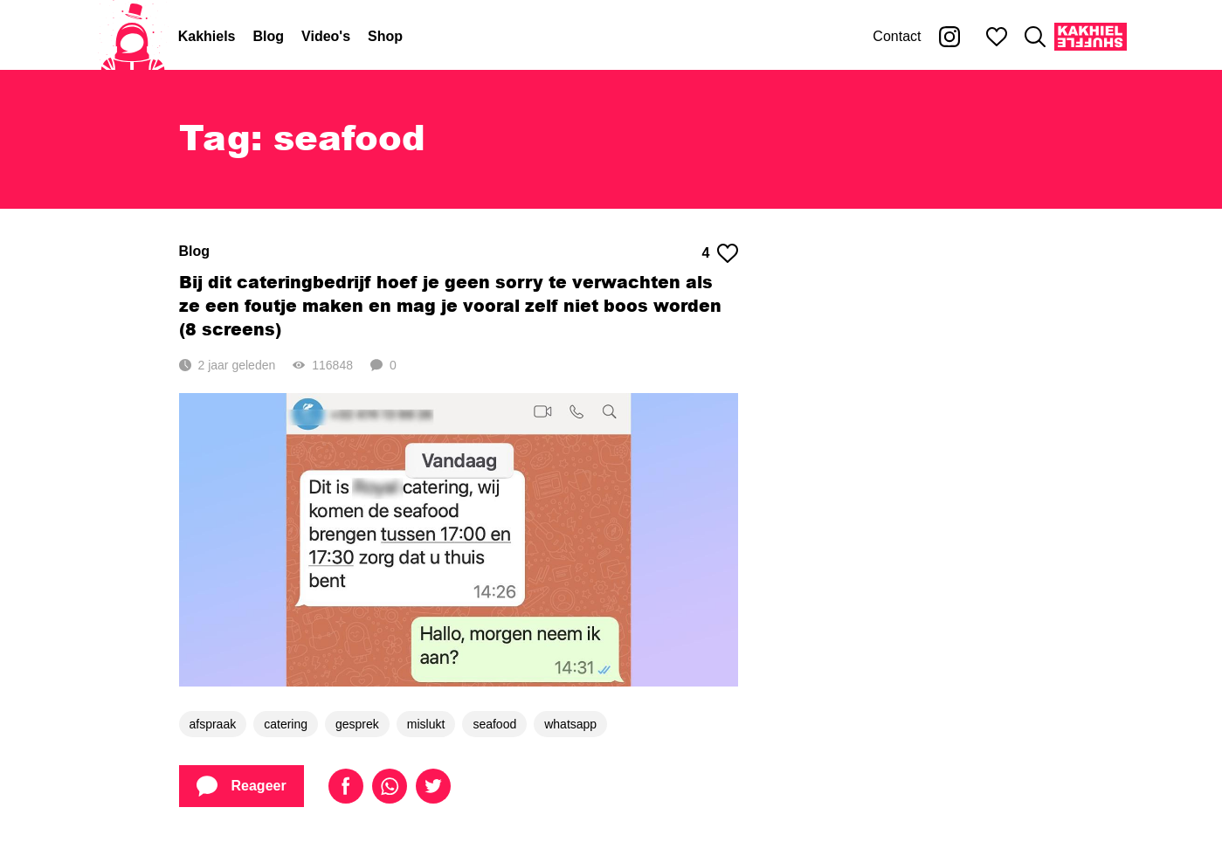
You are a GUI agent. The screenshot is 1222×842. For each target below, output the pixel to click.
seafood (494, 724)
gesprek (357, 724)
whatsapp (570, 724)
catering (285, 724)
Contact (897, 36)
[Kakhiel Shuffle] (1090, 37)
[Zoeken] (1035, 36)
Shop (385, 36)
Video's (325, 36)
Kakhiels (207, 36)
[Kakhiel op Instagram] (949, 36)
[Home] (132, 36)
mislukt (426, 724)
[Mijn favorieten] (996, 36)
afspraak (213, 724)
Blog (269, 36)
